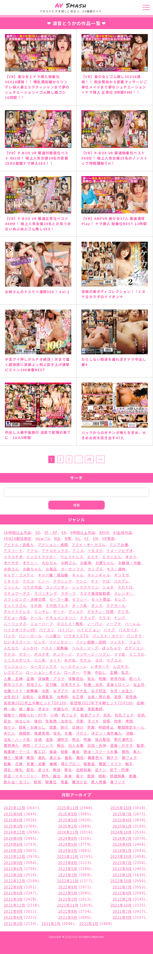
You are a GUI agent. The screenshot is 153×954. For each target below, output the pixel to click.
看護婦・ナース (17, 751)
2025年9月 (13, 813)
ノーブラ (113, 623)
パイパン (65, 629)
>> (100, 459)
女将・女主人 (121, 690)
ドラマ (104, 617)
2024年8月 (67, 838)
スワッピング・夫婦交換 (25, 599)
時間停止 (106, 727)
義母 (80, 757)
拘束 (118, 720)
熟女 (76, 739)
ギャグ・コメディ (19, 574)
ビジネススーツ (17, 641)
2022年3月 (13, 899)
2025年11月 (67, 807)
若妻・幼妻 (36, 763)
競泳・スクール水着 (100, 751)
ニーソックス (15, 623)
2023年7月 (122, 862)
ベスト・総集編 (54, 647)
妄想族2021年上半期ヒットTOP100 (35, 702)
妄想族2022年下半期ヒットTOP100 (101, 702)
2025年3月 (13, 826)
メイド (55, 660)
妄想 (118, 696)
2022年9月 (13, 886)
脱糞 (7, 763)
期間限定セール (131, 727)
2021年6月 (13, 917)
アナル (32, 550)
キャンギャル (98, 574)
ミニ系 (40, 660)
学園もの (61, 708)
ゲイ (95, 581)
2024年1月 (122, 850)
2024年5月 (67, 844)
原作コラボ (13, 684)
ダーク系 (79, 605)
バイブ (109, 629)
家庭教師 (95, 708)
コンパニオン (57, 587)
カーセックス (72, 568)
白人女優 (76, 745)
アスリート (13, 550)
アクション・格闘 (53, 544)
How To (42, 538)
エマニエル (111, 556)
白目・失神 (96, 745)
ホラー (24, 654)
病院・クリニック (38, 745)
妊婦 (140, 702)
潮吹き (62, 739)
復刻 (38, 720)
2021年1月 (89, 923)
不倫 (87, 672)
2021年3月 (13, 923)
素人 (137, 751)
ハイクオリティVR (19, 629)
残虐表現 (42, 733)
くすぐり (11, 581)
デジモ (123, 611)
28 (89, 459)
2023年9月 (13, 862)
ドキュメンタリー (61, 617)
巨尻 (141, 715)
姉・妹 (9, 708)
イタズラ (95, 550)
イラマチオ (13, 556)
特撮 (87, 739)
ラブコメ (114, 660)
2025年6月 (13, 819)
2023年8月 (67, 862)
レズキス (120, 666)
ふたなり (11, 647)
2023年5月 (67, 868)
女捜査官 (45, 696)
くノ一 (43, 581)
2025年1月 (122, 826)
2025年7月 (122, 813)
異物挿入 (11, 745)
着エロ (39, 751)
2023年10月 (121, 856)
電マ (79, 775)
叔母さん (34, 684)
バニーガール (30, 635)
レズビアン (13, 672)
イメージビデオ (119, 550)
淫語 (38, 739)
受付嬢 (51, 684)
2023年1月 (122, 874)
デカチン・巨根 (100, 611)
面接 (91, 775)
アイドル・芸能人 (19, 544)
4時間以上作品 (82, 532)
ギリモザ (121, 574)
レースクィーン (74, 666)
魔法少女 (79, 781)
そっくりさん (15, 605)
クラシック (62, 581)
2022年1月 (122, 899)
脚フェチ (129, 757)
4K (63, 532)
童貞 (76, 751)
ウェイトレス (71, 556)
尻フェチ (69, 715)
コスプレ (121, 581)
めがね (70, 660)
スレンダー (123, 593)
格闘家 (24, 733)
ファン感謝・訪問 (91, 641)
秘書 (64, 751)
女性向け (11, 696)
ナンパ (119, 617)
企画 (30, 678)
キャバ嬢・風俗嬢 (53, 574)
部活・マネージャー (21, 775)
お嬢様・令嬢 (129, 562)
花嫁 (19, 763)
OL (77, 538)
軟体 (57, 769)
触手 (129, 763)
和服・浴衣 (93, 684)
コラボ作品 (32, 587)
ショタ (108, 587)
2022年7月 (122, 886)
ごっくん (11, 587)
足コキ (43, 769)
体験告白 (76, 678)
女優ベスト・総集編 (21, 690)
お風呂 (51, 568)
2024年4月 (122, 844)
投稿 (106, 720)
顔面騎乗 (117, 775)
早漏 (91, 727)
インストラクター (41, 556)
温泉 (49, 739)
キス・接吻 (116, 568)
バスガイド (128, 629)
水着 (68, 733)
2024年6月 (13, 844)
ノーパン (94, 623)
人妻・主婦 (13, 678)
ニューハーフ (41, 623)
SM (95, 538)
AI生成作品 (122, 532)
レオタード (99, 666)
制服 (102, 678)
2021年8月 (67, 911)
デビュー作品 (15, 617)
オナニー (30, 562)
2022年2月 (67, 899)
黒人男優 (98, 781)
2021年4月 (122, 917)
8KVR (104, 532)
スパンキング (45, 593)
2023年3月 (13, 874)
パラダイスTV (76, 635)
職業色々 (95, 757)
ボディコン (134, 647)
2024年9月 (13, 838)
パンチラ (134, 635)
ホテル (9, 654)
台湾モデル (70, 684)
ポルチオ (41, 654)
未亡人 (9, 733)
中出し (100, 672)
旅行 (64, 727)
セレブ (120, 599)
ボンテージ (62, 654)
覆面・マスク (110, 763)
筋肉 (125, 751)
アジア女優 (118, 544)
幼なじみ (22, 720)
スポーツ (68, 593)
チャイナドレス (17, 611)
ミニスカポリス (17, 660)
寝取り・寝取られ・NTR (25, 715)
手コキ (93, 720)
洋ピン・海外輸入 (106, 733)
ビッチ (39, 641)
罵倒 (30, 757)
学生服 (78, 708)
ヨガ (99, 660)
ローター (71, 672)
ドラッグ (87, 617)
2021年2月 (51, 923)
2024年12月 (14, 832)
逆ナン (100, 769)
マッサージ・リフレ (93, 654)
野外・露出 (51, 775)
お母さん (11, 568)
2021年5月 (67, 917)
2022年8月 (67, 886)
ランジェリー (15, 666)
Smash (70, 5)
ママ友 (120, 654)
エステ (93, 556)
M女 (57, 538)
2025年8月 (67, 813)
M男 (68, 538)
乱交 (125, 672)
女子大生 (79, 690)
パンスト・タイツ (107, 635)
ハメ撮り (52, 635)
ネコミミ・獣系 (70, 623)
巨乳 (107, 715)
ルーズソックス (43, 666)
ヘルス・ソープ (85, 647)
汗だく (82, 733)
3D (37, 532)
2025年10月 (121, 807)
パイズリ (46, 629)
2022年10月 (121, 880)
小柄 (54, 715)
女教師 (62, 696)
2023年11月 (67, 856)
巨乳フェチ (124, 715)
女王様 (77, 696)
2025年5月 (67, 819)
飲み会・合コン (17, 781)
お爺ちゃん (32, 568)
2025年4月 (122, 819)
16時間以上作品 (17, 532)
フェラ (134, 641)
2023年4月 (122, 868)
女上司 (139, 684)
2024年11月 (67, 832)
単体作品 (118, 678)
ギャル (77, 574)
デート (59, 611)
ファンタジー (60, 641)
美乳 (42, 757)
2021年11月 (67, 905)
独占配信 (102, 739)
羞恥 (68, 757)
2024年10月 (121, 832)
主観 (114, 672)
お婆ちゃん (104, 562)
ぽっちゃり (111, 647)
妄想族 (131, 696)
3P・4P (51, 532)
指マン (9, 727)
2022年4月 (122, 892)
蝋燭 (53, 763)
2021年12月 (14, 905)
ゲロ (106, 581)
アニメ (78, 550)
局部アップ (90, 715)
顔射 (102, 775)
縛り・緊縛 (13, 757)
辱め (68, 769)
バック (9, 635)
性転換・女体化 (59, 720)
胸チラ (112, 757)
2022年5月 (67, 892)
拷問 (129, 720)
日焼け (77, 727)
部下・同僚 (119, 769)
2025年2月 (67, 826)
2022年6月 (13, 892)
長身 (68, 775)
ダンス (96, 605)
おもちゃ (49, 562)
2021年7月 (122, 911)
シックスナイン (85, 587)
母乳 (57, 733)
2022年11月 (67, 880)
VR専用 (108, 538)
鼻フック (118, 781)
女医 (46, 690)
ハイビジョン (88, 629)
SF (86, 538)
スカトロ (125, 587)
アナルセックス (55, 550)
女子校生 (98, 690)
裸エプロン (70, 763)
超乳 (30, 769)
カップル (95, 568)
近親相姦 (83, 769)
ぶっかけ (30, 647)
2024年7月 (122, 838)
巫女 (7, 720)
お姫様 (85, 562)
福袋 (53, 751)
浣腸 (129, 733)
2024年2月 (67, 850)
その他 (36, 605)
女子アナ (60, 690)
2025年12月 (14, 807)
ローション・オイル (43, 672)
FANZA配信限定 (18, 538)
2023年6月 (13, 868)
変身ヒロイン (118, 684)
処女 (91, 678)
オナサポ (11, 562)
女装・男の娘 (98, 696)
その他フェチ (57, 605)
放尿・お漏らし (32, 727)
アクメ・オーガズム (89, 544)
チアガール (116, 605)
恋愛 (80, 720)
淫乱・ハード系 (17, 739)
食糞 (133, 775)
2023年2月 (67, 874)
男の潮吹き (123, 739)
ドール (36, 617)
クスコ (28, 581)
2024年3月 (13, 850)
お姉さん (68, 562)
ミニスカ (137, 654)
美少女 (55, 757)
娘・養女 (26, 708)
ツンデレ (42, 611)
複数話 (89, 763)
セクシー (80, 599)
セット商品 (100, 599)
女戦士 (28, 696)
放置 (53, 727)
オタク (130, 556)
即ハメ (135, 678)
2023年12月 (14, 856)
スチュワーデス (17, 593)
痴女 (61, 745)
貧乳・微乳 (13, 769)
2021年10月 (121, 905)
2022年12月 (14, 880)
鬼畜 (64, 781)
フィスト (117, 641)
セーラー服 (59, 599)
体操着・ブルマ (51, 678)
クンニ (81, 581)
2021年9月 (13, 911)
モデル (85, 660)
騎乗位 (51, 781)
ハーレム (132, 623)
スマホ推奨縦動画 (95, 593)
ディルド (76, 611)
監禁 (140, 745)
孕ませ (44, 708)
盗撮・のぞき (121, 745)
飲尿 (38, 781)
